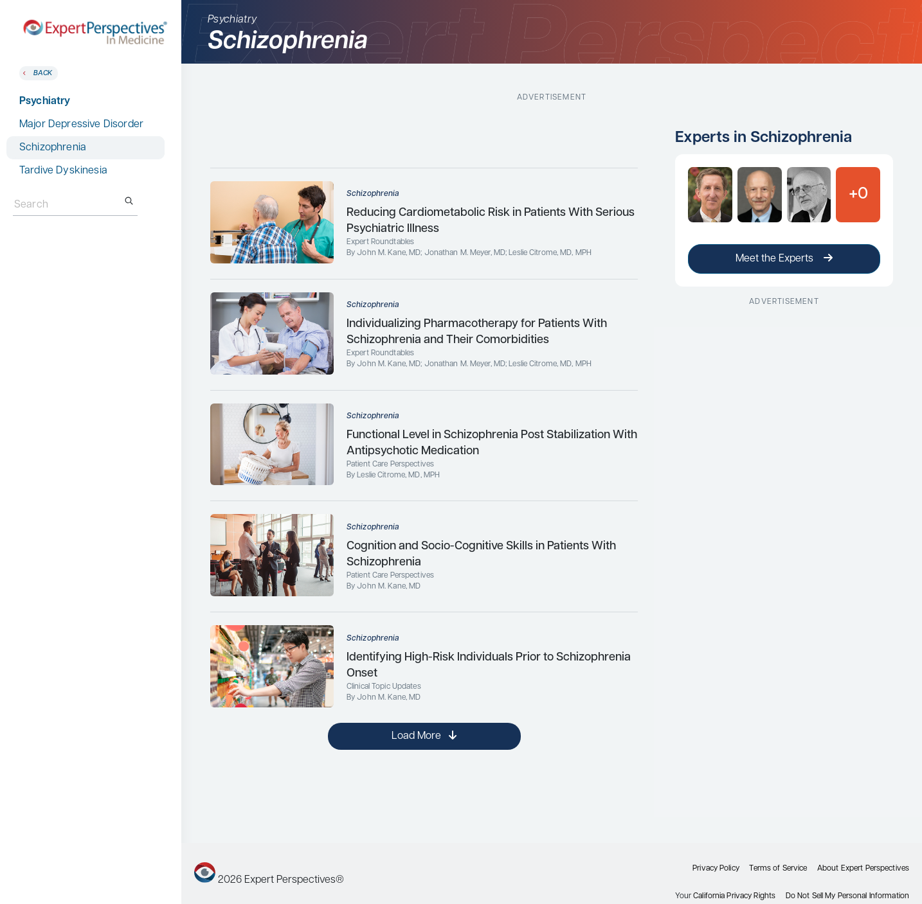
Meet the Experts (784, 258)
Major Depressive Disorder (81, 125)
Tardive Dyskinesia (63, 171)
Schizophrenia (52, 148)
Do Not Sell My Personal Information (847, 896)
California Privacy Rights (734, 896)
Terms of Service (778, 869)
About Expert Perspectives (863, 869)
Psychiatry (45, 101)
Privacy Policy (715, 869)
